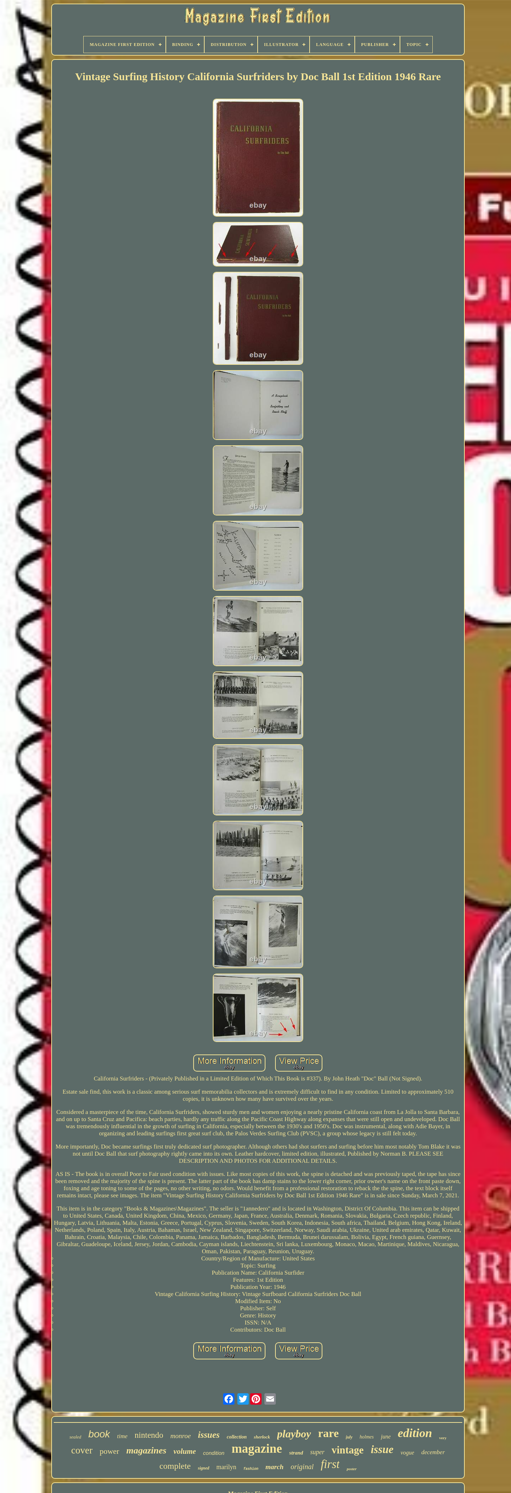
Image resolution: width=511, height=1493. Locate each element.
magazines (146, 1450)
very (443, 1438)
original (302, 1467)
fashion (250, 1469)
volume (185, 1451)
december (433, 1452)
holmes (367, 1437)
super (317, 1452)
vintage (348, 1450)
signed (203, 1468)
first (330, 1464)
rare (328, 1433)
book (99, 1434)
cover (82, 1450)
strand (296, 1453)
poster (352, 1469)
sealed (75, 1437)
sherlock (262, 1437)
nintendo (149, 1435)
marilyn (226, 1467)
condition (214, 1453)
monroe (180, 1436)
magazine (257, 1449)
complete (175, 1466)
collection (237, 1437)
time (122, 1436)
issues (209, 1435)
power (109, 1451)
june (386, 1437)
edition (415, 1433)
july (349, 1437)
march (274, 1467)
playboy (294, 1434)
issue (382, 1449)
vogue (407, 1453)
